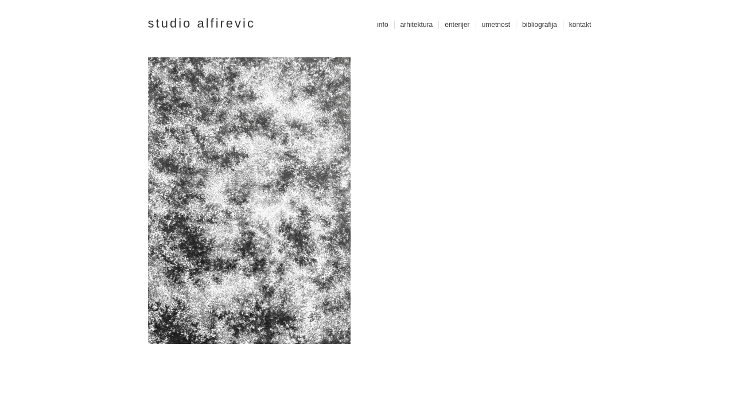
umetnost (496, 25)
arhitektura (416, 25)
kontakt (580, 25)
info (382, 25)
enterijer (457, 25)
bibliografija (539, 25)
